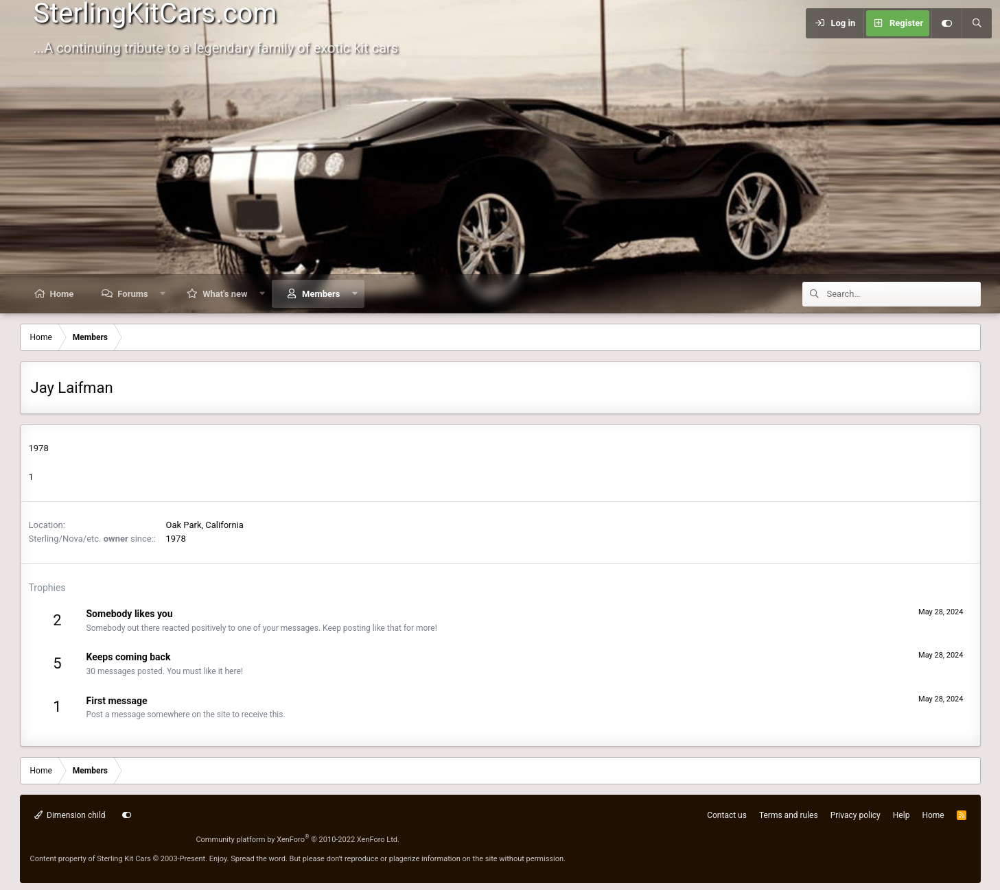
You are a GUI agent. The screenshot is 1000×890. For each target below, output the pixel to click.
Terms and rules (788, 815)
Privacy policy (855, 815)
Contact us (727, 815)
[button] (162, 294)
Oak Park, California (205, 525)
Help (901, 815)
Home (62, 294)
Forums (132, 294)
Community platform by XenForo (297, 839)
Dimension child (70, 815)
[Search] (977, 23)
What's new (224, 294)
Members (321, 294)
